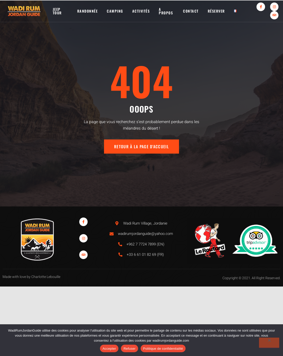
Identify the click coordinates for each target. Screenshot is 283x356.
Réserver (216, 11)
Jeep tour (57, 11)
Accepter (109, 348)
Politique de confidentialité (163, 348)
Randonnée (87, 11)
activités (141, 11)
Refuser (129, 348)
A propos (166, 11)
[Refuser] (269, 343)
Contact (191, 11)
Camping (115, 11)
